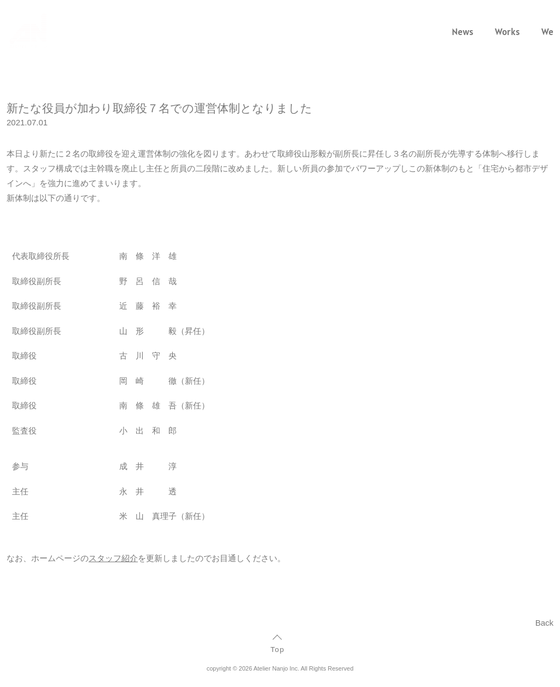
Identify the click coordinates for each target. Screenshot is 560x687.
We (547, 32)
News (462, 32)
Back (544, 622)
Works (507, 32)
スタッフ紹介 (113, 558)
